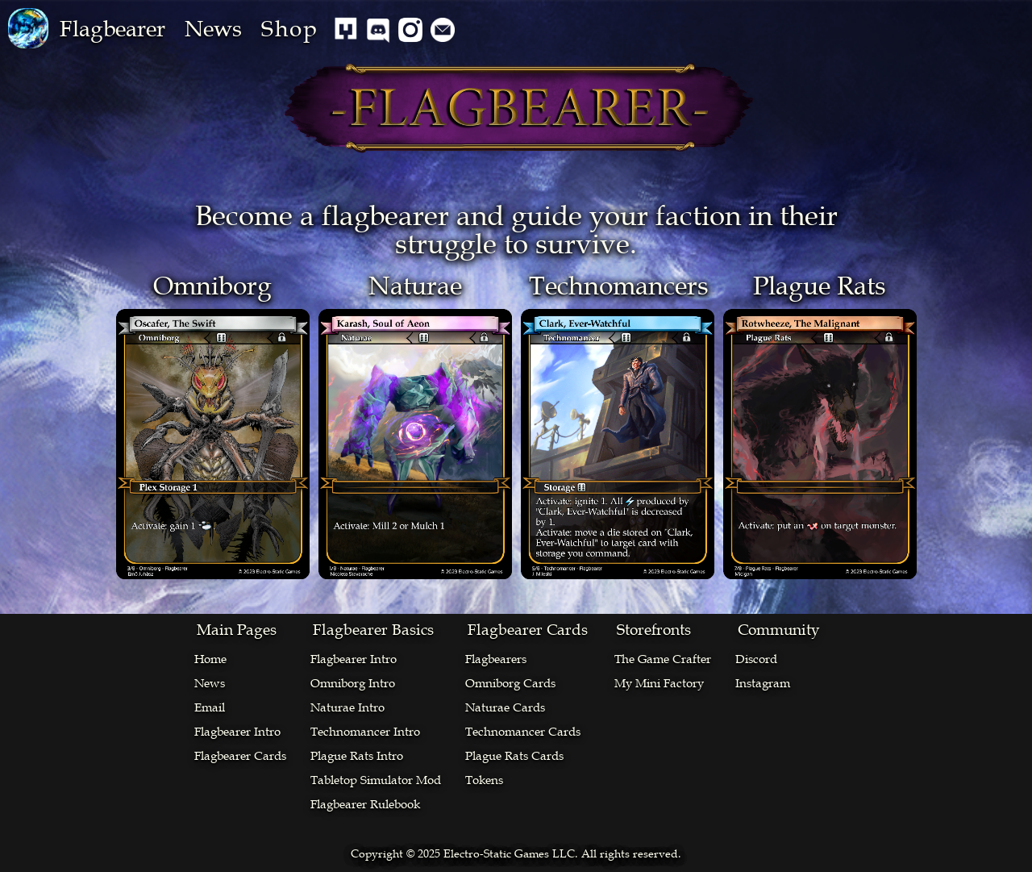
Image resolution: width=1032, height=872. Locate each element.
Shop (289, 29)
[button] (112, 28)
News (213, 29)
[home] (28, 28)
